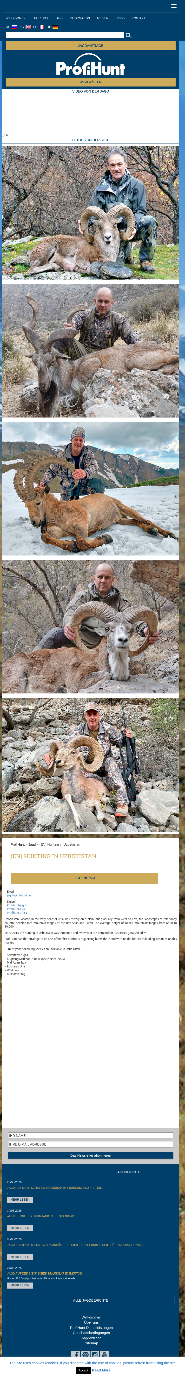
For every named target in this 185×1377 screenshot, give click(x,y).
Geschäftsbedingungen (91, 1333)
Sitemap (91, 1343)
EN (25, 27)
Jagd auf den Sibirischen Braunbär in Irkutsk (44, 1273)
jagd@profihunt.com (20, 895)
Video (120, 18)
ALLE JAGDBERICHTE (90, 1300)
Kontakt (138, 18)
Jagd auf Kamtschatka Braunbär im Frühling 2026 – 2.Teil (54, 1188)
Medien (102, 18)
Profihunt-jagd (16, 905)
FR (38, 27)
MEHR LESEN (20, 1199)
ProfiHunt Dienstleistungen (91, 1328)
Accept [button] (83, 1370)
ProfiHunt (18, 844)
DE (52, 27)
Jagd (59, 18)
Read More (101, 1370)
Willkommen (16, 18)
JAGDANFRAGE (90, 46)
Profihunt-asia (16, 909)
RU (11, 27)
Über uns (40, 18)
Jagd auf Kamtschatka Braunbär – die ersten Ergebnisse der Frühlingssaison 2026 (75, 1245)
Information (80, 18)
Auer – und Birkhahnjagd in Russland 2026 (41, 1216)
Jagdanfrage (91, 1338)
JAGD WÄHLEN (90, 82)
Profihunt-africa (17, 913)
